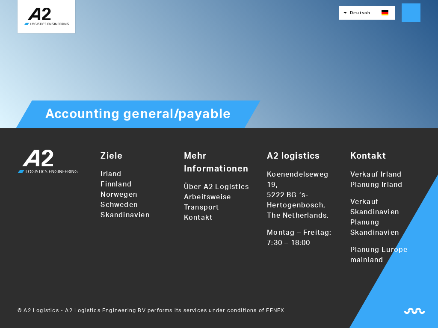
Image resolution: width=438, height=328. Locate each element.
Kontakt (198, 217)
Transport (201, 207)
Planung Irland (376, 184)
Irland (111, 174)
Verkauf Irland (376, 174)
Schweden (119, 204)
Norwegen (119, 194)
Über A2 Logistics (216, 186)
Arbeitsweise (207, 197)
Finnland (116, 184)
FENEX (275, 310)
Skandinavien (125, 215)
